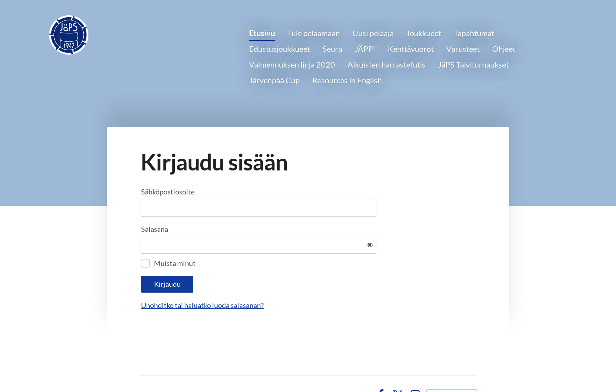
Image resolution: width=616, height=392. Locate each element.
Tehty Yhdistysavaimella (452, 368)
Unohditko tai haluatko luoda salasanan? (287, 279)
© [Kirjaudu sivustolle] (143, 369)
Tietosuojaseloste (339, 369)
